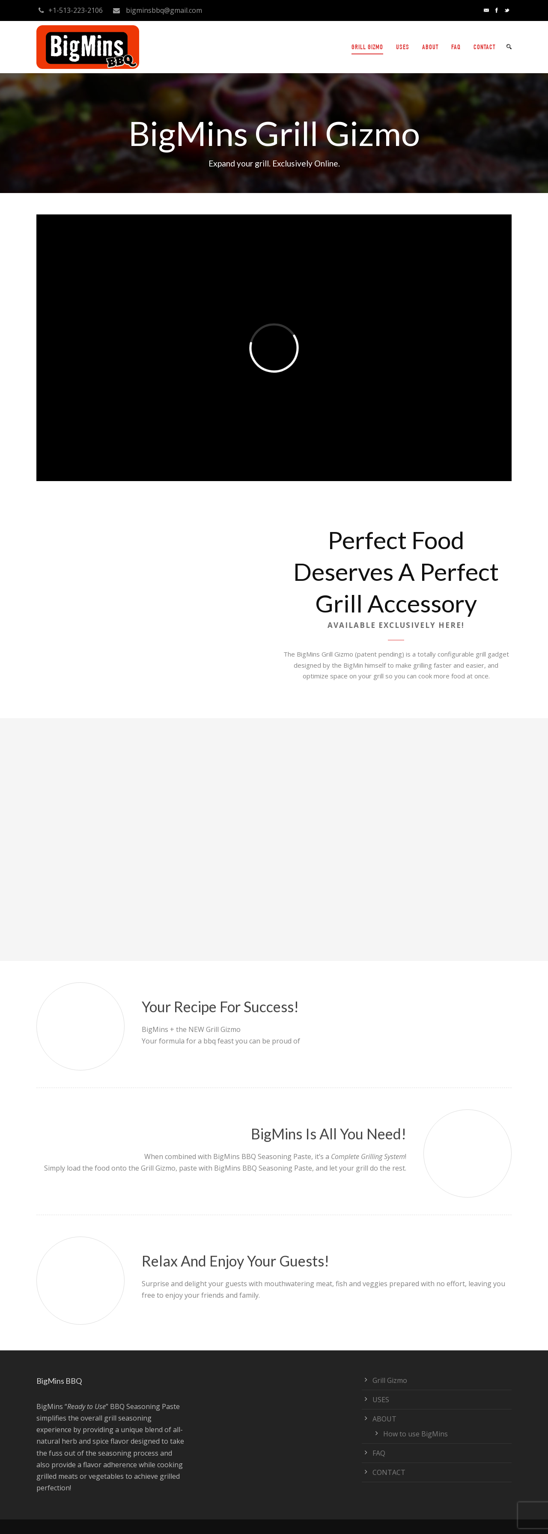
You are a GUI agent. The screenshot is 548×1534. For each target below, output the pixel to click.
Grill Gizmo (389, 1380)
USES (402, 48)
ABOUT (430, 48)
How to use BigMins (415, 1434)
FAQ (456, 48)
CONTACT (484, 48)
